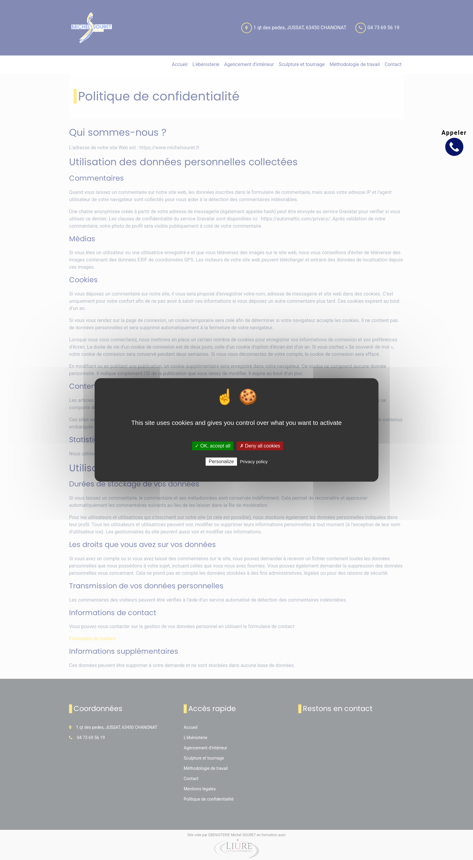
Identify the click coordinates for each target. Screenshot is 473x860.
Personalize (221, 461)
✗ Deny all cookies (260, 445)
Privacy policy (254, 461)
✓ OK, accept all (212, 445)
